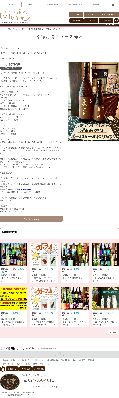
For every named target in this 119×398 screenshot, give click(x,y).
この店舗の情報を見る (10, 68)
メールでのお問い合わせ (47, 386)
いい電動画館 (106, 21)
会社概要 (96, 5)
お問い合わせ (8, 364)
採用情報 (91, 360)
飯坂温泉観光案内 (53, 5)
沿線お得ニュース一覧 (16, 29)
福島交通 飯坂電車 (10, 382)
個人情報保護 (32, 364)
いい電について (37, 360)
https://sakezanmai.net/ (21, 189)
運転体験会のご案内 (75, 5)
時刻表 (76, 15)
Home (2, 29)
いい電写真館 (91, 21)
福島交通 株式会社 (28, 348)
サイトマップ (45, 364)
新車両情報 (77, 21)
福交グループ (20, 364)
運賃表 (90, 15)
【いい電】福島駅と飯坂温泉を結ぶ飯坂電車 (15, 16)
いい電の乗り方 (23, 360)
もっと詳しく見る (31, 219)
